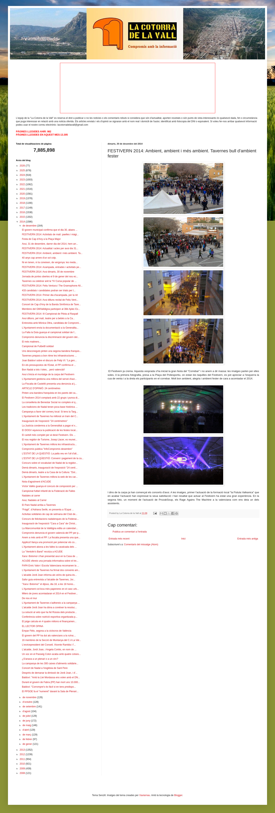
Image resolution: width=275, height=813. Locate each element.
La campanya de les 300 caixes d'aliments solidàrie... (50, 663)
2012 (23, 754)
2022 (23, 184)
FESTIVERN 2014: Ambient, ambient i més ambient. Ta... (52, 253)
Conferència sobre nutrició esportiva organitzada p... (49, 616)
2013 (23, 749)
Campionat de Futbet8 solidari (38, 346)
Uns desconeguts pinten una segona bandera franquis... (51, 351)
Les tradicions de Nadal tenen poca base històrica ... (50, 407)
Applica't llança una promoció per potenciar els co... (49, 542)
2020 (23, 193)
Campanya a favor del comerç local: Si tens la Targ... (50, 411)
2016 (23, 212)
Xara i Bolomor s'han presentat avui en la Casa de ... (50, 556)
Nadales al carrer (31, 495)
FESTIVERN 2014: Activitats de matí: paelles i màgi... (50, 234)
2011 (23, 759)
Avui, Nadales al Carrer (34, 500)
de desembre (30, 225)
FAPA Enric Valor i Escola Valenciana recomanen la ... (50, 565)
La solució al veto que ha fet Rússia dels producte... (49, 612)
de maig (27, 725)
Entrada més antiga (247, 538)
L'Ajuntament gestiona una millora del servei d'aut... (49, 379)
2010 (23, 763)
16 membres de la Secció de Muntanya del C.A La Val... (51, 640)
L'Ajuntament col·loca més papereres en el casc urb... (50, 589)
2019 (23, 198)
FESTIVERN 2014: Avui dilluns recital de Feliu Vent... (50, 299)
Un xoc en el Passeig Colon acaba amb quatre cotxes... (51, 654)
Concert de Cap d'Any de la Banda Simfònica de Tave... (51, 304)
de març (27, 734)
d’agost (27, 711)
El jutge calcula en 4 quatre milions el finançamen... (49, 621)
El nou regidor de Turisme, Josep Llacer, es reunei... (49, 439)
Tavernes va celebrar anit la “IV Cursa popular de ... (49, 281)
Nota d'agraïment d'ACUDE (36, 481)
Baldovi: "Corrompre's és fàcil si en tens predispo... (49, 686)
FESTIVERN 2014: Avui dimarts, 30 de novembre (48, 271)
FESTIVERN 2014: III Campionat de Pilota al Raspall (50, 313)
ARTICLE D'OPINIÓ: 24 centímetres (41, 388)
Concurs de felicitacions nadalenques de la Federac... (50, 519)
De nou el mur (29, 598)
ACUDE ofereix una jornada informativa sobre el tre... (50, 560)
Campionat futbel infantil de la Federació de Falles (48, 491)
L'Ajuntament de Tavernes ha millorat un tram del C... (50, 416)
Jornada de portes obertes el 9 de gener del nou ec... (50, 276)
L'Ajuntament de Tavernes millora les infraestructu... (49, 444)
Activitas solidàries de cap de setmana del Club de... (49, 514)
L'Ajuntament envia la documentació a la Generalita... (50, 327)
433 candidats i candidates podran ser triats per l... (49, 290)
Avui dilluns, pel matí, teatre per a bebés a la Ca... (48, 318)
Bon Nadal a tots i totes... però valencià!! (43, 369)
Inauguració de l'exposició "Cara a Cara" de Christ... (49, 523)
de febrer (28, 739)
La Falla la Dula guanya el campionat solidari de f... (49, 332)
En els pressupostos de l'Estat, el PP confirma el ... (49, 365)
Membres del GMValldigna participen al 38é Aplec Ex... (51, 309)
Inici (183, 538)
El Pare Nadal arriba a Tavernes (39, 505)
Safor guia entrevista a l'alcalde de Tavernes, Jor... (48, 579)
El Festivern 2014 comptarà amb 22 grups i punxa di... (50, 397)
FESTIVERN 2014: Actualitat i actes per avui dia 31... (50, 248)
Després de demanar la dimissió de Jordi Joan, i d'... (49, 672)
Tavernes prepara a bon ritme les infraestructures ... (49, 355)
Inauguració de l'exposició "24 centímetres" (45, 421)
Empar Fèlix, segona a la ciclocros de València (46, 630)
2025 (23, 170)
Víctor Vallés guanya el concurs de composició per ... (50, 486)
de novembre (30, 697)
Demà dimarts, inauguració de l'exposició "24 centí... (50, 467)
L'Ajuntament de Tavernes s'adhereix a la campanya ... (51, 602)
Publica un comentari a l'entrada (130, 531)
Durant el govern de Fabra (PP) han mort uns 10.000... (51, 682)
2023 (23, 179)
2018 (23, 203)
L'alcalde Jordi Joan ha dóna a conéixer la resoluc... (49, 607)
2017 (23, 207)
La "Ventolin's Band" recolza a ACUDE (42, 551)
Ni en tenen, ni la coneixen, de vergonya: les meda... (50, 262)
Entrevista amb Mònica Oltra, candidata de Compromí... (51, 323)
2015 (23, 217)
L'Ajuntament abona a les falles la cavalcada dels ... (49, 546)
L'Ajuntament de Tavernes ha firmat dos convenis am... (51, 570)
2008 (23, 773)
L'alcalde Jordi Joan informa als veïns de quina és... (49, 575)
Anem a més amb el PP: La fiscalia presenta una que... (51, 537)
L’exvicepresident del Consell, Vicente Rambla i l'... (49, 644)
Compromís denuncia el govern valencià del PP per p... (51, 533)
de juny (27, 720)
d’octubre (28, 702)
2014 (23, 221)
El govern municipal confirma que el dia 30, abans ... (50, 229)
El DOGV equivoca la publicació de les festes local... (50, 430)
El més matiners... (31, 341)
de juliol (27, 716)
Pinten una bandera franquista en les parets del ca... (49, 393)
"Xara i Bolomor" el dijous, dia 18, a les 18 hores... (48, 584)
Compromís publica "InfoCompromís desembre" (47, 449)
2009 (23, 768)
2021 (23, 189)
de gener (28, 744)
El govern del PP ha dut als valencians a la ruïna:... (49, 635)
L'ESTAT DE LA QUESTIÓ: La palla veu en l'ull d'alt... (50, 453)
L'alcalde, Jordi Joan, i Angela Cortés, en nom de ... (49, 649)
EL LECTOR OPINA (32, 626)
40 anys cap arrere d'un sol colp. (39, 257)
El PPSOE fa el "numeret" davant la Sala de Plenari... (50, 691)
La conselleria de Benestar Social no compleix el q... (49, 402)
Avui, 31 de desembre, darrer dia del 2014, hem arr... (50, 243)
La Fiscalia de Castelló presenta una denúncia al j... (49, 383)
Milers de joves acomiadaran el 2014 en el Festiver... (50, 593)
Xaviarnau (144, 795)
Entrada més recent (119, 538)
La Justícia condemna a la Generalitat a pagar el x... (49, 425)
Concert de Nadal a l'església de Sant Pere (45, 668)
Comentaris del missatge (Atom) (141, 544)
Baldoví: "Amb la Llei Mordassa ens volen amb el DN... (51, 677)
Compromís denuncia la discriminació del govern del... (50, 337)
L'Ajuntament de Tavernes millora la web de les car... (50, 476)
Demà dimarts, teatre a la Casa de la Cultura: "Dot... (49, 472)
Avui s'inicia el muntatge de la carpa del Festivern (48, 374)
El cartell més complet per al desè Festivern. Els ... (49, 435)
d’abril (26, 729)
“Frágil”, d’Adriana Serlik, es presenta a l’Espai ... (48, 509)
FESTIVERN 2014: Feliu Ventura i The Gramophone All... (52, 285)
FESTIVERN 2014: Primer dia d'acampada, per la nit (50, 295)
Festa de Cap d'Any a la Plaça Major (41, 239)
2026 (23, 165)
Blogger (178, 795)
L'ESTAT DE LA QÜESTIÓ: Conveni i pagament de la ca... (52, 458)
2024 (23, 175)
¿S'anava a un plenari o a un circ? (40, 658)
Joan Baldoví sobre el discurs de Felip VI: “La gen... (49, 360)
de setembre (29, 706)
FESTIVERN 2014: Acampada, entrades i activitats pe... (51, 267)
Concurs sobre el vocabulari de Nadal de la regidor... (50, 463)
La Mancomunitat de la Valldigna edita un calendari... (50, 528)
